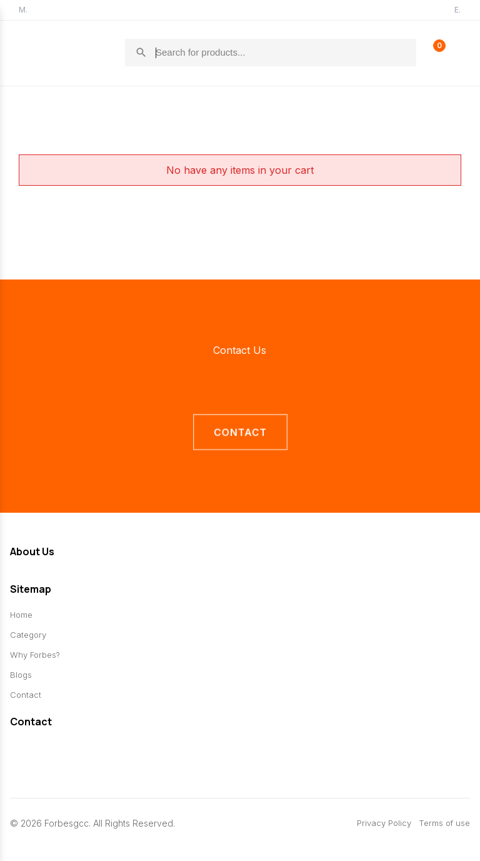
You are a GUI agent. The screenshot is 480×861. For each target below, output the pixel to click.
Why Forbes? (35, 655)
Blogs (21, 675)
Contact (25, 695)
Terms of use (444, 823)
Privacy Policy (384, 823)
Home (21, 615)
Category (28, 635)
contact (240, 432)
